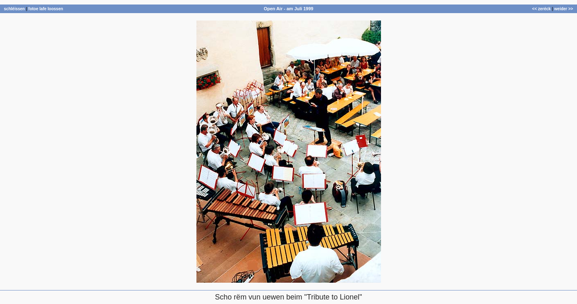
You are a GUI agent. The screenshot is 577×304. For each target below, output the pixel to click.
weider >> (563, 9)
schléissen (14, 9)
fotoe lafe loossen (45, 9)
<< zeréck (541, 9)
